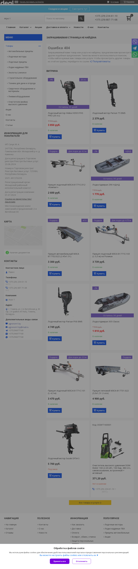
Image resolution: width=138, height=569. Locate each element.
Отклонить (81, 561)
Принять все (60, 561)
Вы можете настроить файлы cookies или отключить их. (68, 555)
